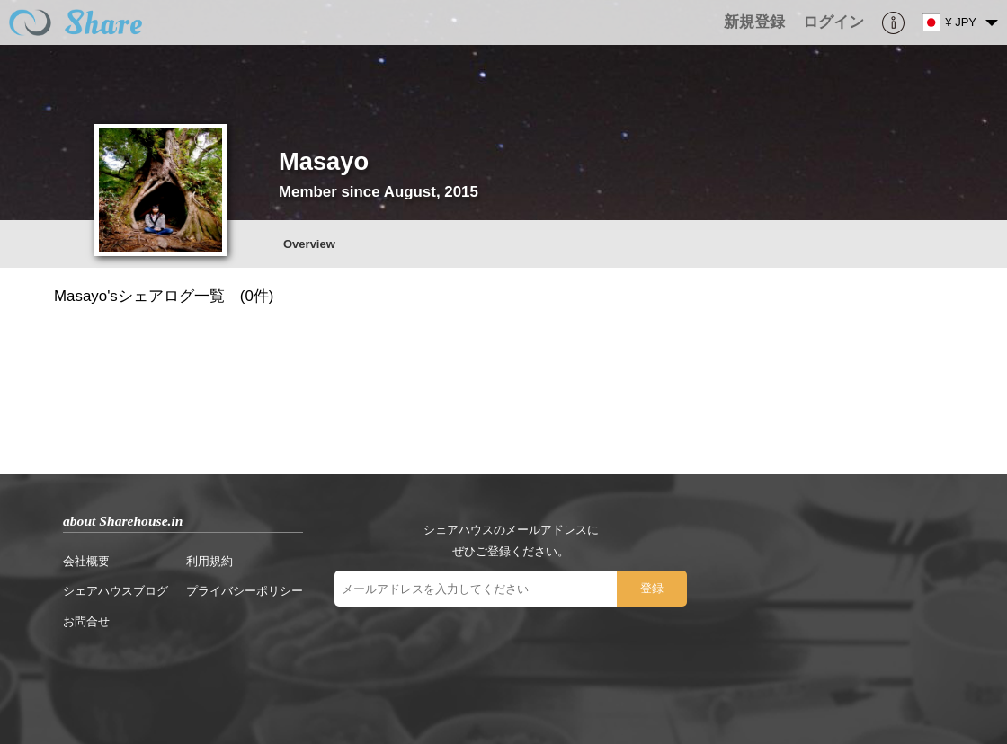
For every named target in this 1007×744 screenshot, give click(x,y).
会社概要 (86, 561)
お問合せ (86, 621)
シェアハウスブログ (115, 591)
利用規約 (209, 561)
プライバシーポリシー (244, 591)
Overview (309, 244)
